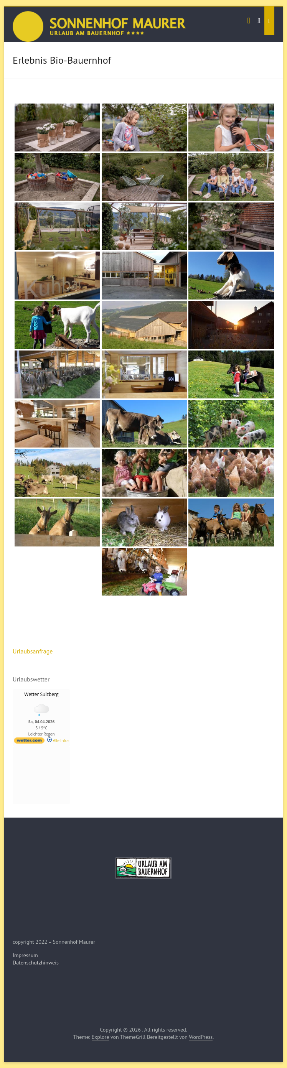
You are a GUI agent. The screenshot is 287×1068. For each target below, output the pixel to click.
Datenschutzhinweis (36, 962)
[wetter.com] (29, 742)
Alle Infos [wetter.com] (58, 740)
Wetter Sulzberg (41, 694)
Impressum (25, 955)
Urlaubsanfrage (33, 651)
